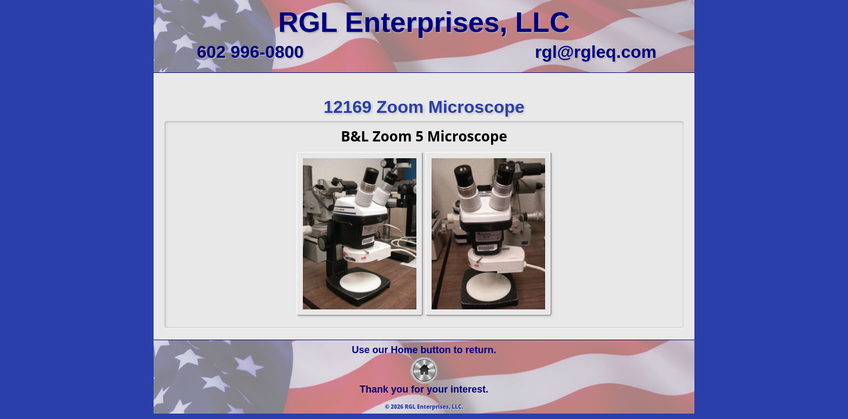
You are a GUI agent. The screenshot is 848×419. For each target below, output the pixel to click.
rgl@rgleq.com (596, 52)
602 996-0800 (250, 52)
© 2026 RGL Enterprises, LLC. (424, 406)
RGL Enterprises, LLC (423, 22)
